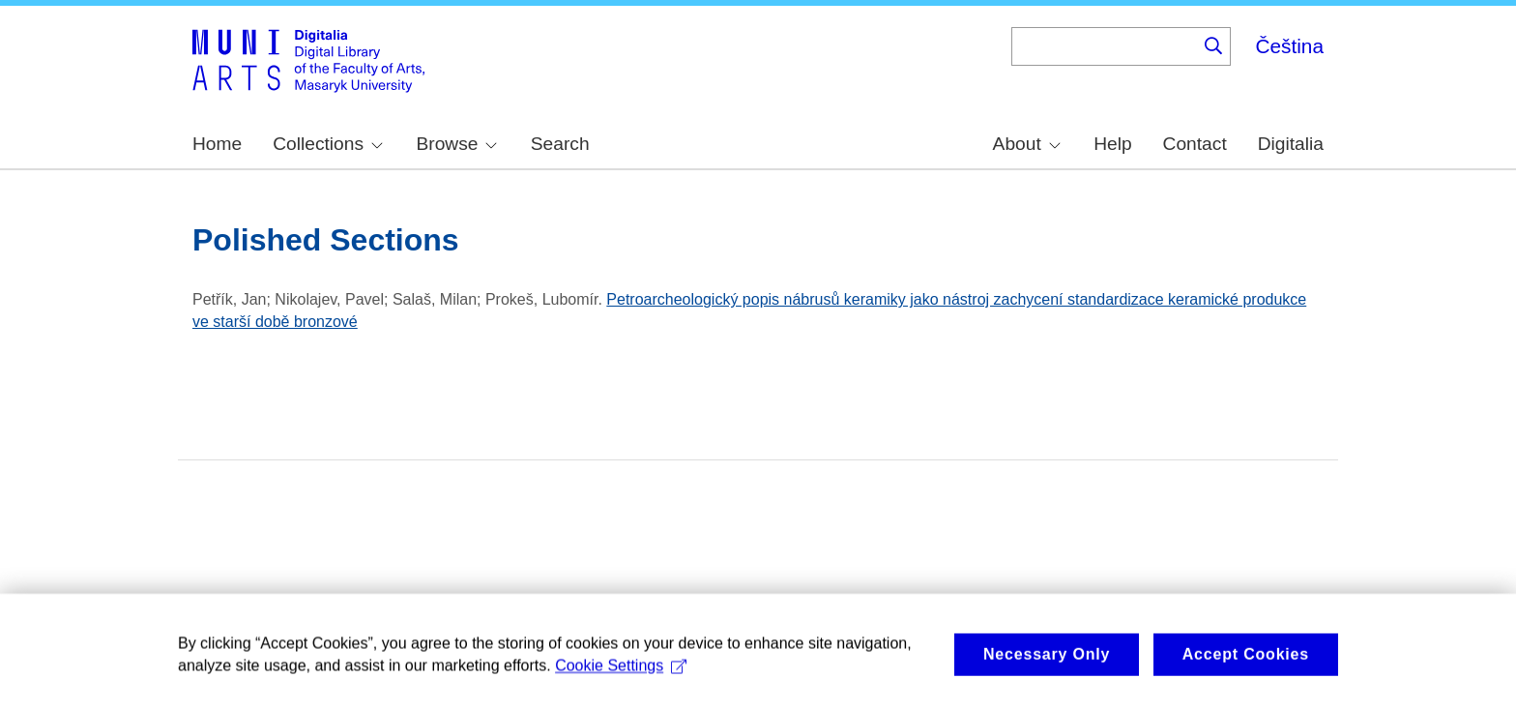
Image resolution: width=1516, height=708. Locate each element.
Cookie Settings (620, 673)
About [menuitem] (1027, 143)
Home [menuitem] (217, 143)
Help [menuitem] (1112, 143)
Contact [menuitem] (1195, 143)
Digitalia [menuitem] (1291, 143)
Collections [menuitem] (328, 143)
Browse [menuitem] (456, 143)
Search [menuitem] (560, 143)
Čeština (1289, 46)
